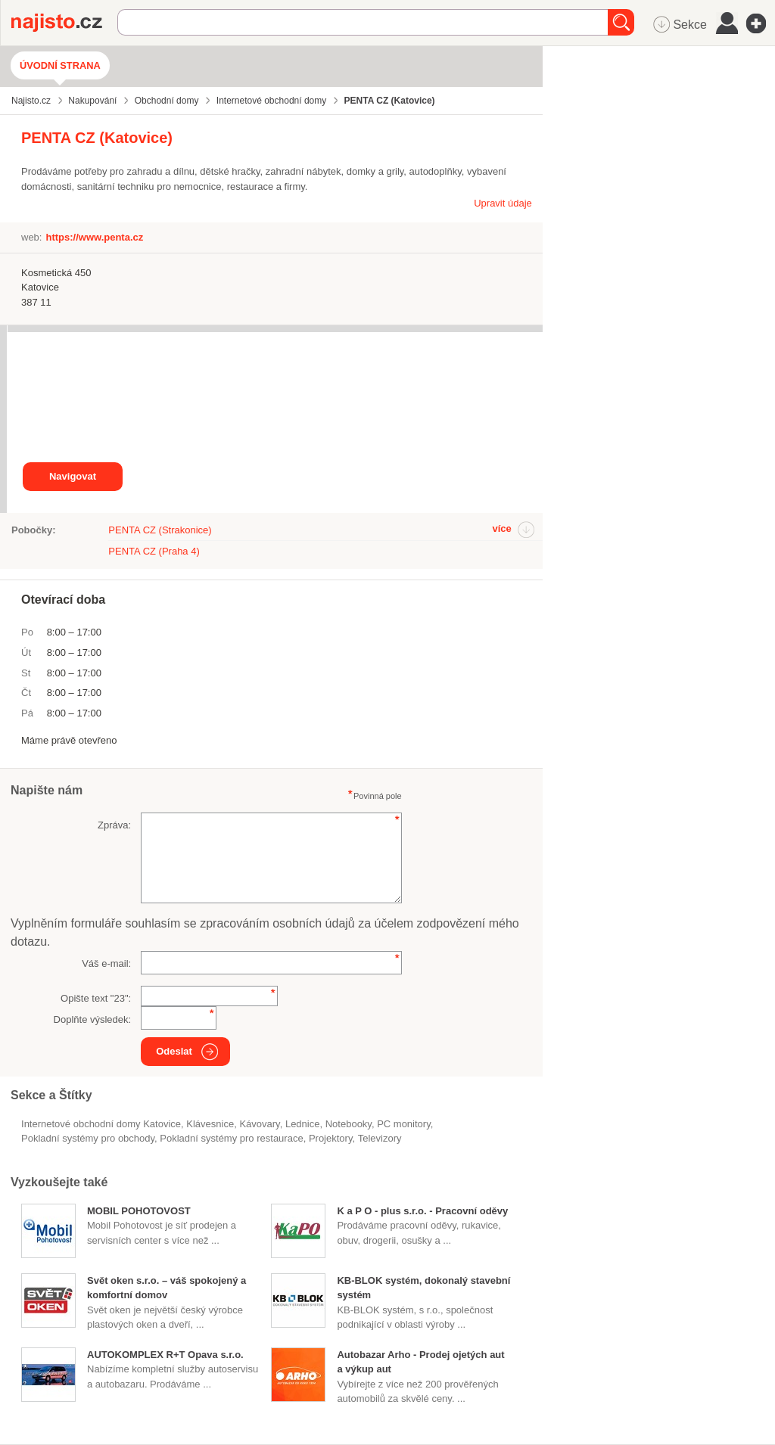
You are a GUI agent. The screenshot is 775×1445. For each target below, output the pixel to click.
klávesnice (210, 1124)
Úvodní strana (60, 65)
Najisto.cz (64, 22)
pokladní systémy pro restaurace (231, 1138)
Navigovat (72, 476)
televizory (380, 1138)
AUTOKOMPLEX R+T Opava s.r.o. (165, 1354)
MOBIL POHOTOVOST (139, 1211)
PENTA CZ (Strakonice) (159, 530)
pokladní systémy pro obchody (87, 1138)
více (501, 528)
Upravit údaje (503, 203)
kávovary (259, 1124)
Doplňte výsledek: (93, 1019)
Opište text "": (96, 998)
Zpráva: (114, 825)
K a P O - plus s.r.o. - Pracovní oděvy (422, 1211)
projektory (331, 1138)
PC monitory (404, 1124)
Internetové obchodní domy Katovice (101, 1124)
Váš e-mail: (106, 963)
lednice (302, 1124)
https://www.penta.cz (94, 237)
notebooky (348, 1124)
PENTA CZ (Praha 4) (153, 551)
